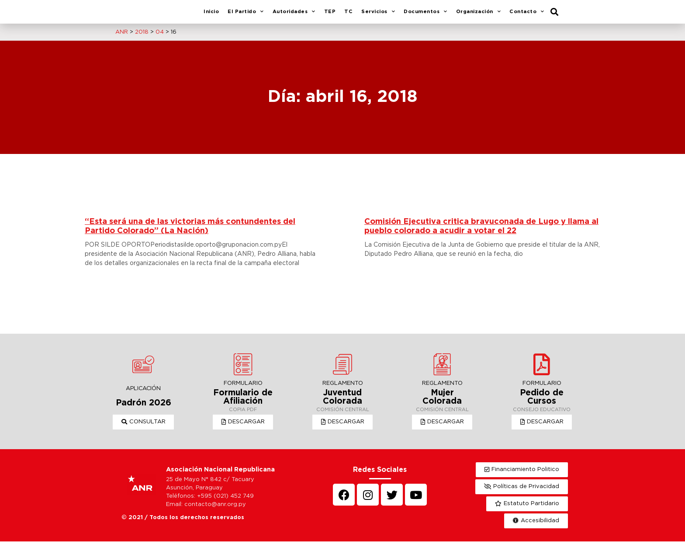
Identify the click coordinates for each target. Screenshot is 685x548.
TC (348, 15)
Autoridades (294, 15)
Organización (478, 15)
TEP (330, 15)
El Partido (246, 15)
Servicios (378, 15)
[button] (143, 428)
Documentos (425, 15)
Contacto (526, 15)
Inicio (211, 15)
